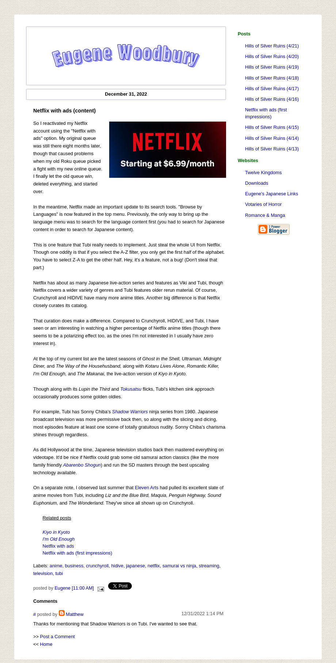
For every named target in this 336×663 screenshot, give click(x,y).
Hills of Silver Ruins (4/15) (272, 127)
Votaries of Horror (263, 204)
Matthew (74, 614)
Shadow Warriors (130, 411)
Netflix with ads (58, 546)
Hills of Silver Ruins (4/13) (272, 149)
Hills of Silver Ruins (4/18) (272, 78)
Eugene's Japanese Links (271, 193)
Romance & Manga (265, 215)
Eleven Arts (147, 487)
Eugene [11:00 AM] (74, 588)
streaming (209, 565)
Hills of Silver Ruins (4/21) (272, 46)
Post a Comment (57, 636)
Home (46, 644)
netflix (154, 565)
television (43, 573)
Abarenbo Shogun (82, 465)
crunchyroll (97, 565)
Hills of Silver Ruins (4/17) (272, 88)
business (74, 565)
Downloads (256, 183)
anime (56, 565)
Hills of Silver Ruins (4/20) (272, 56)
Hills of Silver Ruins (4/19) (272, 67)
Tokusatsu (130, 389)
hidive (117, 565)
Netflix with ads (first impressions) (266, 113)
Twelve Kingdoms (263, 172)
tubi (59, 573)
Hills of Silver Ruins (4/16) (272, 99)
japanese (135, 565)
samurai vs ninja (179, 565)
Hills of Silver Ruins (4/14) (272, 138)
